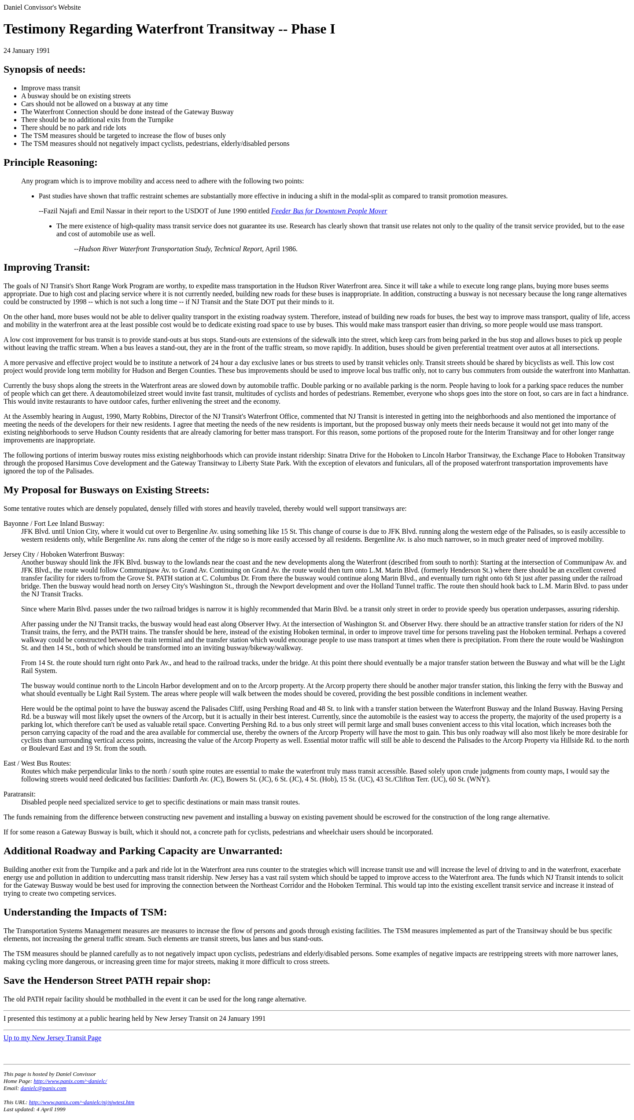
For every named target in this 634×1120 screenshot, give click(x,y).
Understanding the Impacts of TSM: (85, 912)
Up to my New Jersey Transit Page (52, 1038)
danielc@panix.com (43, 1088)
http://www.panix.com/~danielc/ (70, 1081)
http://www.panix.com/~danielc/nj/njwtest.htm (82, 1102)
